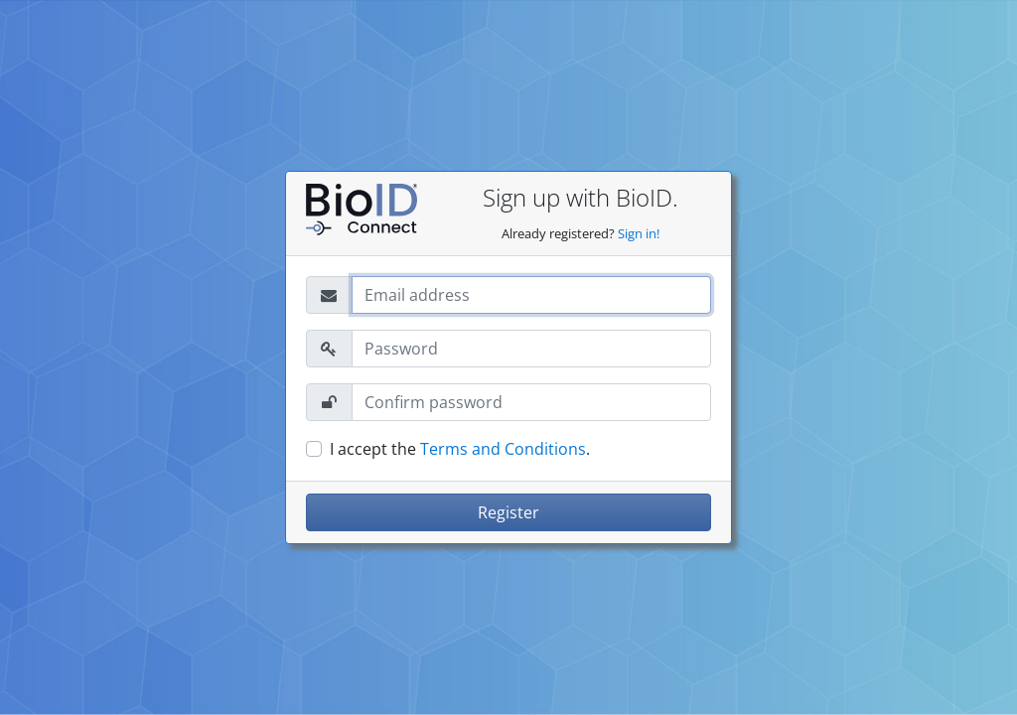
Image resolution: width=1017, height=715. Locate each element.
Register (508, 512)
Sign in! (638, 233)
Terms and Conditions (503, 449)
